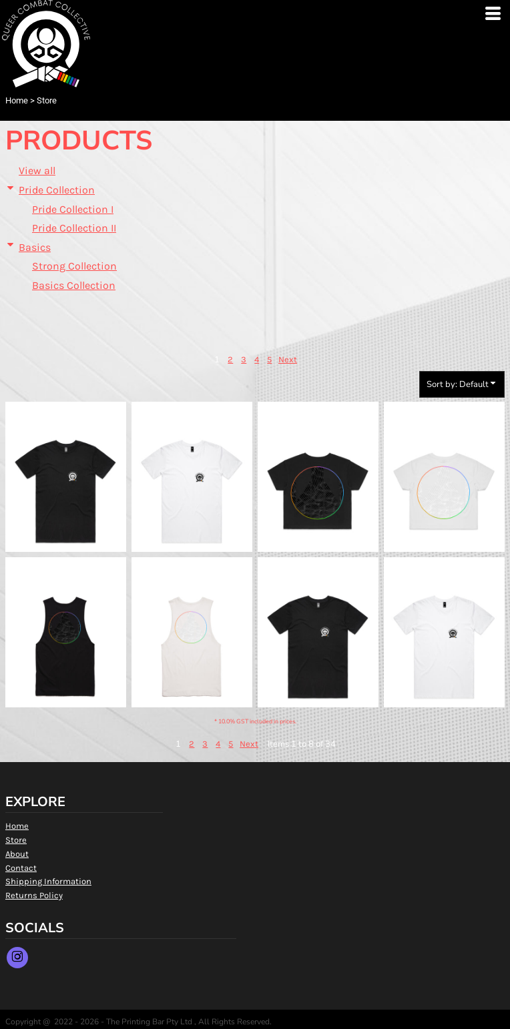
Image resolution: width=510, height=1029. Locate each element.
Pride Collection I (72, 209)
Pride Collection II (74, 228)
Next (287, 359)
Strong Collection (74, 266)
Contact (21, 868)
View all (37, 170)
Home (16, 100)
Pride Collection (57, 190)
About (17, 854)
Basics (35, 247)
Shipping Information (48, 881)
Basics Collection (73, 285)
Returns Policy (34, 895)
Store (16, 840)
